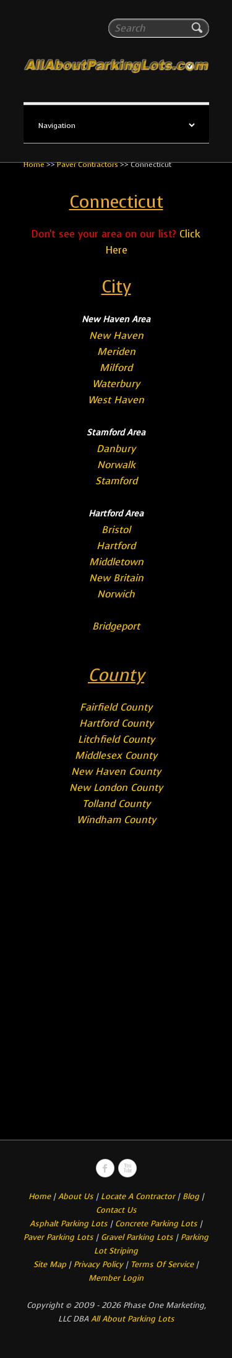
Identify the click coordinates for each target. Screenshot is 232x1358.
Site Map (49, 1264)
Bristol (116, 529)
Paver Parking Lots (58, 1237)
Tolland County (116, 803)
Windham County (116, 819)
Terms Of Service (163, 1264)
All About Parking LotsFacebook (105, 1168)
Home (34, 164)
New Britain (116, 577)
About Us (75, 1196)
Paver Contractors (87, 164)
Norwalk (116, 464)
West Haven (116, 399)
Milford (116, 367)
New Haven (116, 335)
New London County (116, 787)
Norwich (116, 593)
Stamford (116, 480)
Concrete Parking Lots (156, 1223)
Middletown (116, 561)
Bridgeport (116, 626)
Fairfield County (116, 707)
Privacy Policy (98, 1264)
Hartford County (116, 723)
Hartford (116, 545)
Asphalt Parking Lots (69, 1223)
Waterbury (116, 383)
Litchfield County (116, 739)
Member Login (116, 1278)
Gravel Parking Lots (137, 1237)
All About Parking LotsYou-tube (127, 1168)
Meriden (116, 351)
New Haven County (116, 771)
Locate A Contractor (138, 1196)
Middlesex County (116, 755)
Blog (191, 1196)
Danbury (116, 448)
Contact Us (116, 1210)
